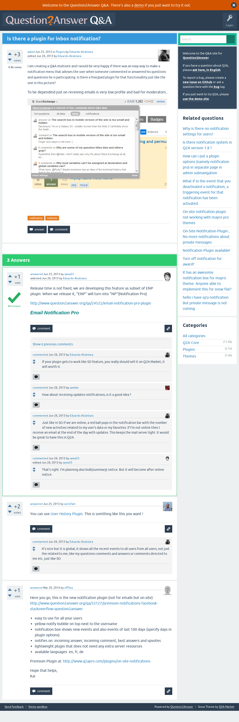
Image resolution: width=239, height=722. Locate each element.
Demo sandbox (37, 718)
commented (40, 366)
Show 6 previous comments (53, 355)
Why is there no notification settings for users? (206, 142)
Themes (189, 367)
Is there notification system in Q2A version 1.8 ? (207, 156)
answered (36, 285)
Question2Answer (196, 69)
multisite (52, 229)
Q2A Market (226, 718)
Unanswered (64, 37)
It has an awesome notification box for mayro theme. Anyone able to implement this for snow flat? (207, 291)
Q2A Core (191, 354)
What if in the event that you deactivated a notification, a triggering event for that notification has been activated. (207, 203)
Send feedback (14, 718)
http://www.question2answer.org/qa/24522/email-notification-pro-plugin (90, 314)
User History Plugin (67, 525)
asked (31, 63)
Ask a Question (116, 37)
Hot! (46, 37)
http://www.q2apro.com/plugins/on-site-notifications (106, 672)
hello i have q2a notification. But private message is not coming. (206, 314)
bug (216, 98)
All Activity (12, 37)
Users (97, 37)
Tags (82, 37)
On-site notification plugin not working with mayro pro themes (206, 228)
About (147, 37)
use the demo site (196, 110)
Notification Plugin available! (206, 261)
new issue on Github (197, 93)
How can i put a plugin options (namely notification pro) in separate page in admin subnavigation (206, 175)
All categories (194, 347)
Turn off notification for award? (202, 272)
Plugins (60, 63)
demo (139, 5)
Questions (30, 37)
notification (35, 229)
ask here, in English (207, 81)
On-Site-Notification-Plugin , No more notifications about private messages (206, 247)
